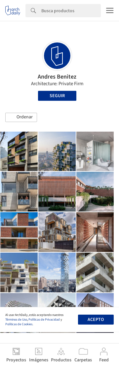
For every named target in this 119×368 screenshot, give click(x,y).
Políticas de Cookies (18, 324)
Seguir (57, 95)
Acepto (96, 319)
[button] (21, 117)
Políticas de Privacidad (44, 319)
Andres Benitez (57, 77)
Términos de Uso (16, 319)
